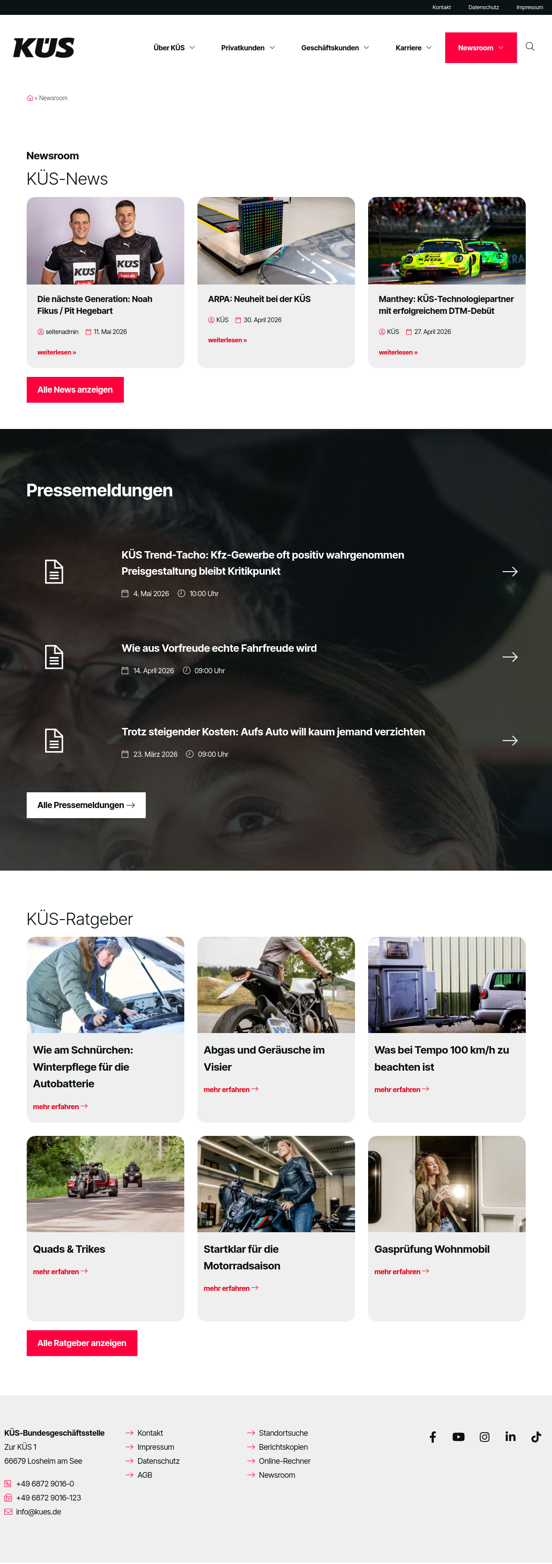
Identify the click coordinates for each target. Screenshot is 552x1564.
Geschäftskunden (336, 48)
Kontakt (441, 7)
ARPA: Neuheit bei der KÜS (259, 299)
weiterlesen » (57, 352)
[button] (19, 1544)
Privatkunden (248, 48)
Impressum (530, 7)
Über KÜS (174, 48)
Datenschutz (483, 7)
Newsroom (481, 48)
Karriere (414, 48)
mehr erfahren (60, 1108)
